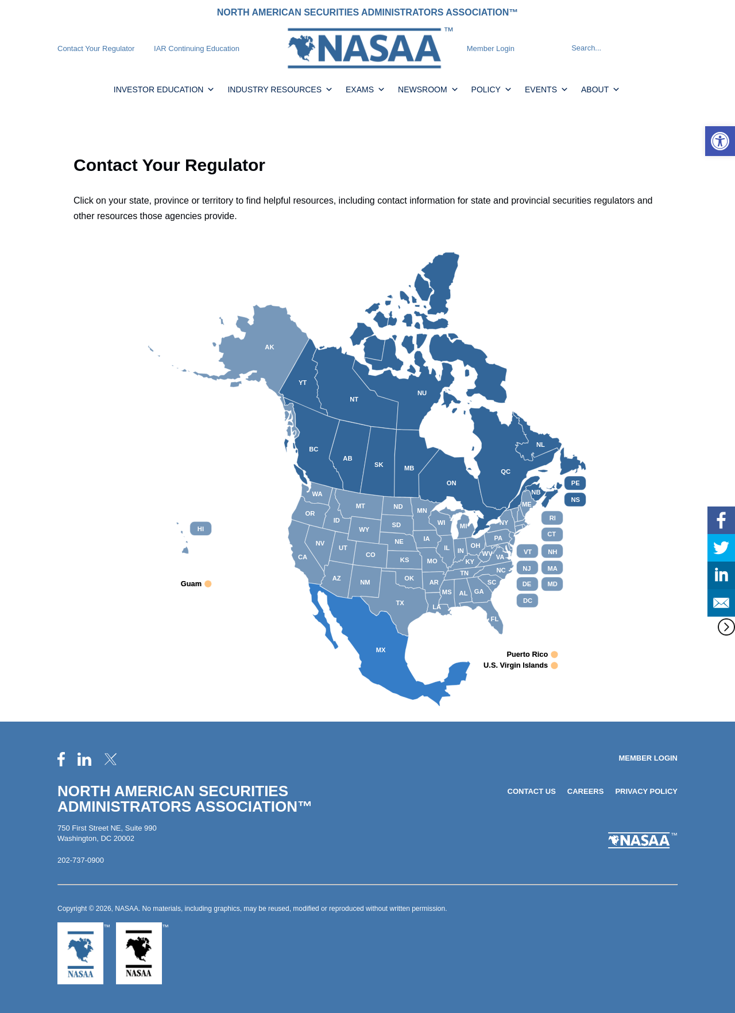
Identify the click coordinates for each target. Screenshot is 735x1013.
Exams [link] (365, 89)
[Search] (561, 48)
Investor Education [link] (164, 89)
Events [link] (546, 89)
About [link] (600, 89)
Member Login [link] (490, 48)
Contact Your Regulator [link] (95, 48)
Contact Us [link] (532, 791)
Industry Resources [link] (280, 89)
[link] (720, 141)
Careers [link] (585, 791)
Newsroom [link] (428, 89)
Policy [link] (491, 89)
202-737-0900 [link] (80, 860)
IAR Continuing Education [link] (196, 48)
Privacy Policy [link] (646, 791)
